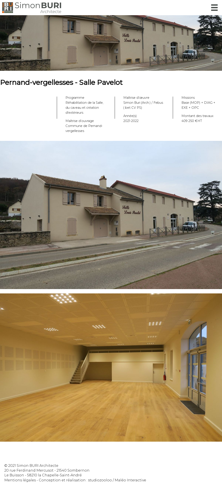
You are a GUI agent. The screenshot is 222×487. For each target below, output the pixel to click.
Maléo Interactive (130, 480)
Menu (214, 7)
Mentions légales (20, 480)
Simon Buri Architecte (31, 7)
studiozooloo (100, 480)
